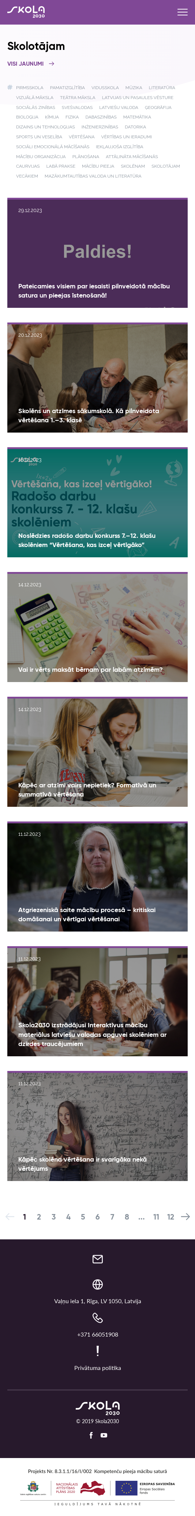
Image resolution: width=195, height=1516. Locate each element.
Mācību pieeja (98, 166)
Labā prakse (60, 166)
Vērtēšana (81, 136)
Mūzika (133, 87)
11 (156, 1217)
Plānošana (85, 156)
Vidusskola (105, 87)
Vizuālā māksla (34, 97)
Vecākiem (27, 176)
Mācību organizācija (41, 156)
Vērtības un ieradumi (126, 136)
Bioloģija (27, 117)
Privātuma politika (97, 1367)
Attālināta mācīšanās (132, 156)
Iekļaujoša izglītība (119, 146)
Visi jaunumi (31, 64)
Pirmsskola (30, 87)
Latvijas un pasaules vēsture (137, 97)
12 (170, 1217)
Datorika (135, 127)
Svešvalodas (77, 107)
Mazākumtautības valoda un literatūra (93, 176)
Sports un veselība (39, 136)
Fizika (72, 117)
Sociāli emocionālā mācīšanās (52, 146)
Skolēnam (133, 166)
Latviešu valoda (118, 107)
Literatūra (162, 87)
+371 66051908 (97, 1334)
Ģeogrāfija (158, 107)
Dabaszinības (100, 117)
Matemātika (137, 117)
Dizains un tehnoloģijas (45, 127)
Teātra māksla (77, 97)
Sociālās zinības (35, 107)
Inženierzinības (100, 127)
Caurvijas (28, 166)
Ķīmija (52, 117)
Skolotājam (165, 166)
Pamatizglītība (67, 87)
